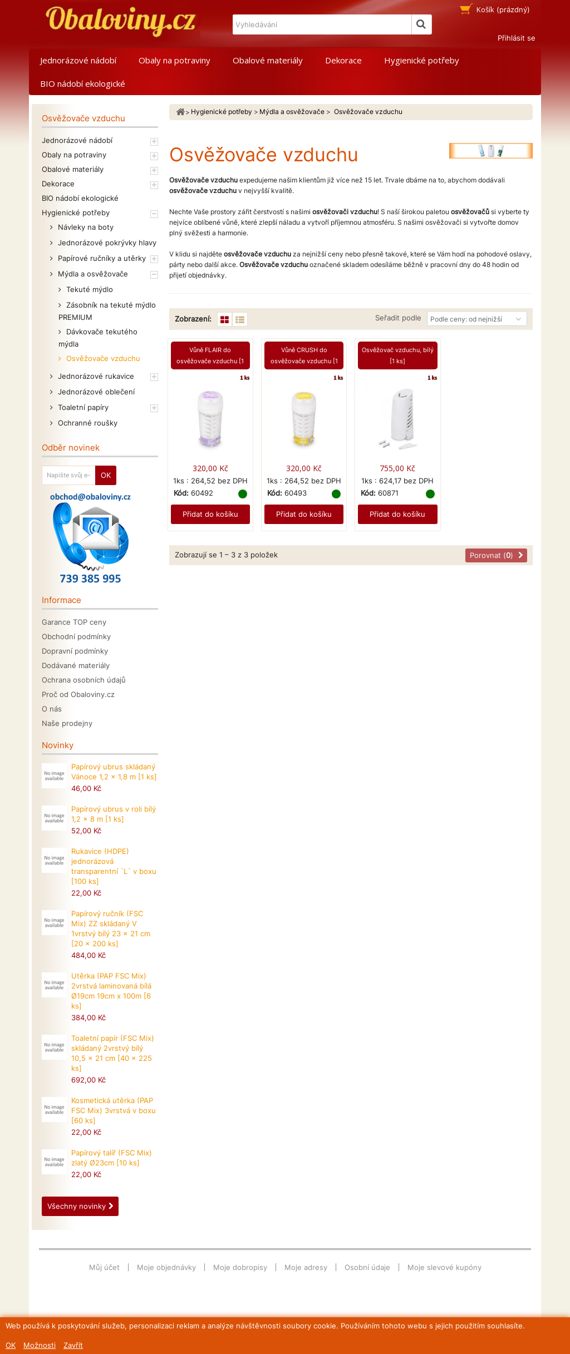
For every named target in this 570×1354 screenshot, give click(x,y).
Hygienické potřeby (421, 60)
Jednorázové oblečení (95, 391)
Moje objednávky (166, 1267)
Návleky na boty (85, 227)
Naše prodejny (67, 723)
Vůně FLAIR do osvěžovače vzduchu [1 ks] (210, 361)
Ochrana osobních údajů (84, 679)
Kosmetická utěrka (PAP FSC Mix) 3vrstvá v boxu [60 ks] (113, 1110)
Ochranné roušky (86, 422)
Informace (61, 600)
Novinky (57, 745)
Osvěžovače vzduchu (102, 358)
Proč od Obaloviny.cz (78, 694)
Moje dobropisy (240, 1267)
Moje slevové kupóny (444, 1267)
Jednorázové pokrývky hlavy (106, 242)
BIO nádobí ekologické (82, 83)
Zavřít (73, 1345)
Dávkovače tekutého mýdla (97, 337)
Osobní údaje (367, 1267)
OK (11, 1345)
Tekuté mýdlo (88, 289)
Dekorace (343, 60)
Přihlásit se (516, 37)
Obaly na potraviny (174, 60)
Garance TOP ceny (74, 621)
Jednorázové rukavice (95, 376)
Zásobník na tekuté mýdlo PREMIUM (107, 311)
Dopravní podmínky (75, 650)
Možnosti (39, 1345)
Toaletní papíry (82, 407)
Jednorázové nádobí (78, 60)
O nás (52, 708)
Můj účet (104, 1267)
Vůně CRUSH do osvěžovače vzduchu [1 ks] (304, 361)
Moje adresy (305, 1267)
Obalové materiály (268, 60)
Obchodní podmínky (76, 636)
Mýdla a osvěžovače (92, 273)
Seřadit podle (398, 317)
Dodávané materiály (76, 665)
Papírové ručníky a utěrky (101, 258)
